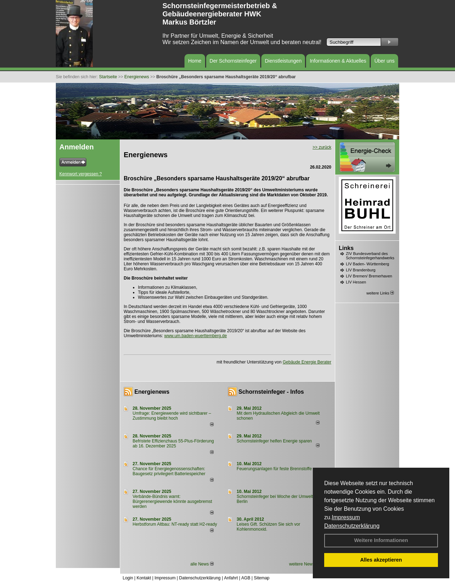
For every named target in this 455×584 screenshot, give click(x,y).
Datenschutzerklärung (352, 526)
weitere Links (380, 293)
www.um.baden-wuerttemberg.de (195, 335)
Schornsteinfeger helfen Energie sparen (274, 441)
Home (194, 61)
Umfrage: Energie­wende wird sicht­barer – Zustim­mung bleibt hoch (172, 416)
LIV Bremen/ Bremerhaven (369, 276)
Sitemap (261, 577)
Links (346, 248)
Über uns (384, 61)
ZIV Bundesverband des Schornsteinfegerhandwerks (370, 255)
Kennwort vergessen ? (80, 173)
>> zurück (321, 147)
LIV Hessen (356, 282)
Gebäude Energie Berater (307, 362)
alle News (201, 564)
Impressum (346, 517)
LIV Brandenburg (360, 270)
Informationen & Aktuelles (338, 61)
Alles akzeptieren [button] (381, 560)
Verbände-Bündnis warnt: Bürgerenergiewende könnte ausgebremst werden (172, 501)
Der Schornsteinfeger (233, 61)
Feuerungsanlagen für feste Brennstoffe (274, 468)
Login (128, 577)
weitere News (304, 564)
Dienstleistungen (283, 61)
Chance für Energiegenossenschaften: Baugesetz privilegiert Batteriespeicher (169, 471)
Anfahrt (231, 577)
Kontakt (143, 577)
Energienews (152, 392)
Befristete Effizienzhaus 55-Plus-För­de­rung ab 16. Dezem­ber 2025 (173, 443)
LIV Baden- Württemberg (367, 264)
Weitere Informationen (381, 540)
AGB (245, 577)
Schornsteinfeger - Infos (271, 392)
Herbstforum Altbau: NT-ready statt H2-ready (175, 524)
